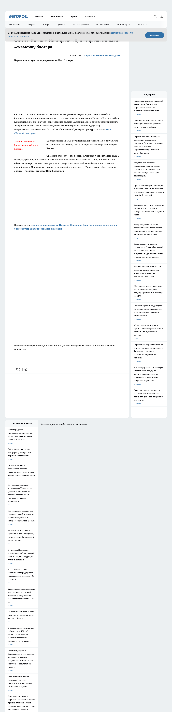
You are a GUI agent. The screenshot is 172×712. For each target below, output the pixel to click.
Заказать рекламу (80, 24)
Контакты (72, 638)
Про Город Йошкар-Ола (13, 625)
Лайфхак (31, 24)
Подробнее (72, 686)
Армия (73, 16)
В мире (46, 24)
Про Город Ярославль (13, 628)
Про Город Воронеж (77, 622)
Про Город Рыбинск (56, 625)
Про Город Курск (33, 625)
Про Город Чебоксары (35, 622)
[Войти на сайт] (161, 16)
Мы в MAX (142, 24)
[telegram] (26, 369)
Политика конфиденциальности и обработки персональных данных (29, 690)
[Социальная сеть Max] (141, 626)
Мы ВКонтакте (102, 24)
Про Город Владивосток (35, 628)
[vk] (18, 369)
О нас (39, 638)
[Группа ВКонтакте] (116, 626)
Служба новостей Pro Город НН (102, 55)
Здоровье (60, 24)
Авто (39, 641)
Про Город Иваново (99, 622)
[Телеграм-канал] (128, 626)
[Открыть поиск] (155, 16)
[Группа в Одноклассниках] (122, 626)
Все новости (14, 24)
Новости (72, 641)
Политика (89, 16)
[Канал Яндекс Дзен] (135, 626)
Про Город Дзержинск (13, 622)
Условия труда (10, 641)
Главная (8, 644)
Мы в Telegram (123, 24)
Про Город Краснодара (57, 628)
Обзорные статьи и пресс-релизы (17, 638)
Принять (154, 35)
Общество (39, 16)
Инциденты (57, 16)
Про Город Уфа (75, 625)
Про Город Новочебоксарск (58, 622)
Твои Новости (97, 625)
